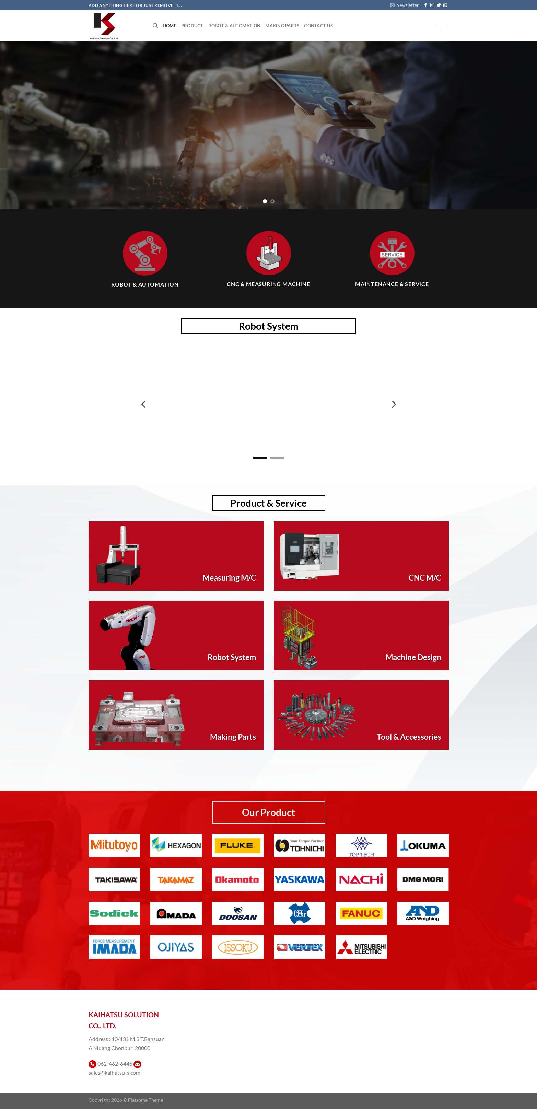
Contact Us (318, 25)
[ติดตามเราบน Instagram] (432, 5)
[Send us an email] (445, 5)
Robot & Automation (234, 25)
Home (169, 25)
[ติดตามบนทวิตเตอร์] (439, 5)
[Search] (155, 25)
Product (192, 25)
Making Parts (282, 25)
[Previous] (144, 404)
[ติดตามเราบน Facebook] (425, 5)
